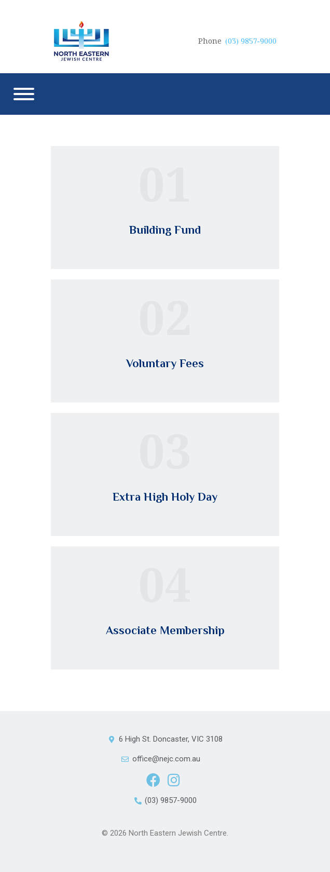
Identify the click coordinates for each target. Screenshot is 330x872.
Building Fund (165, 229)
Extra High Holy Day (165, 496)
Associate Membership (165, 630)
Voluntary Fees (165, 363)
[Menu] (23, 94)
